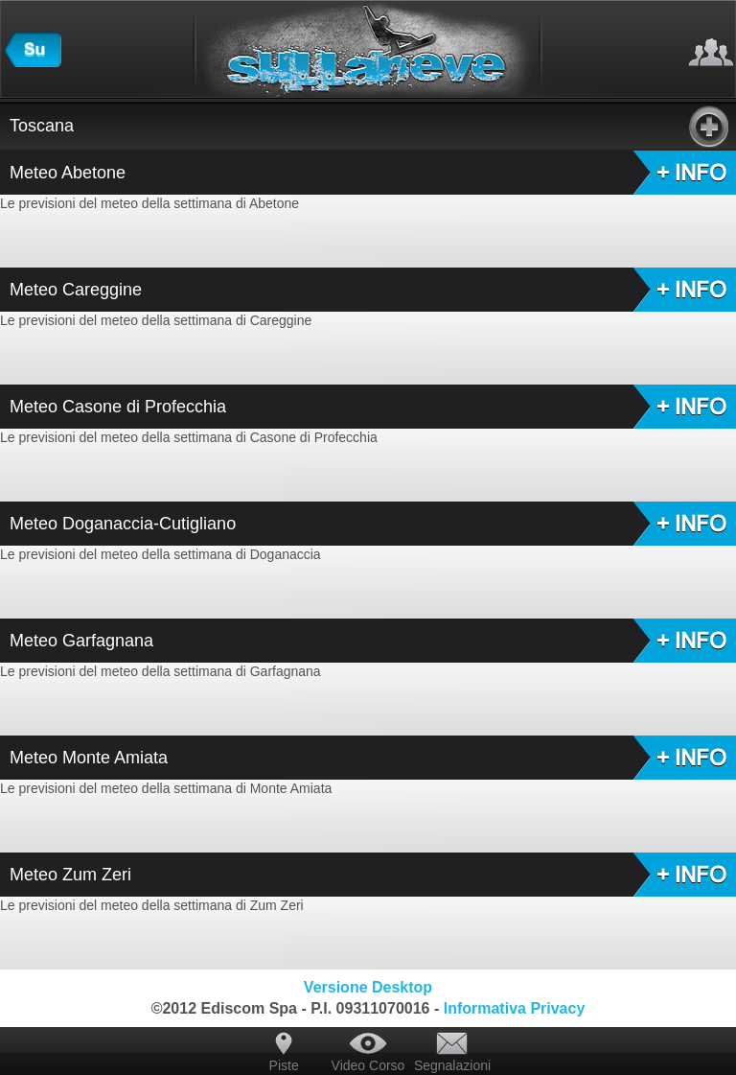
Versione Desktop (368, 987)
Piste (284, 1065)
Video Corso (368, 1065)
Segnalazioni (452, 1065)
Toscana (369, 126)
